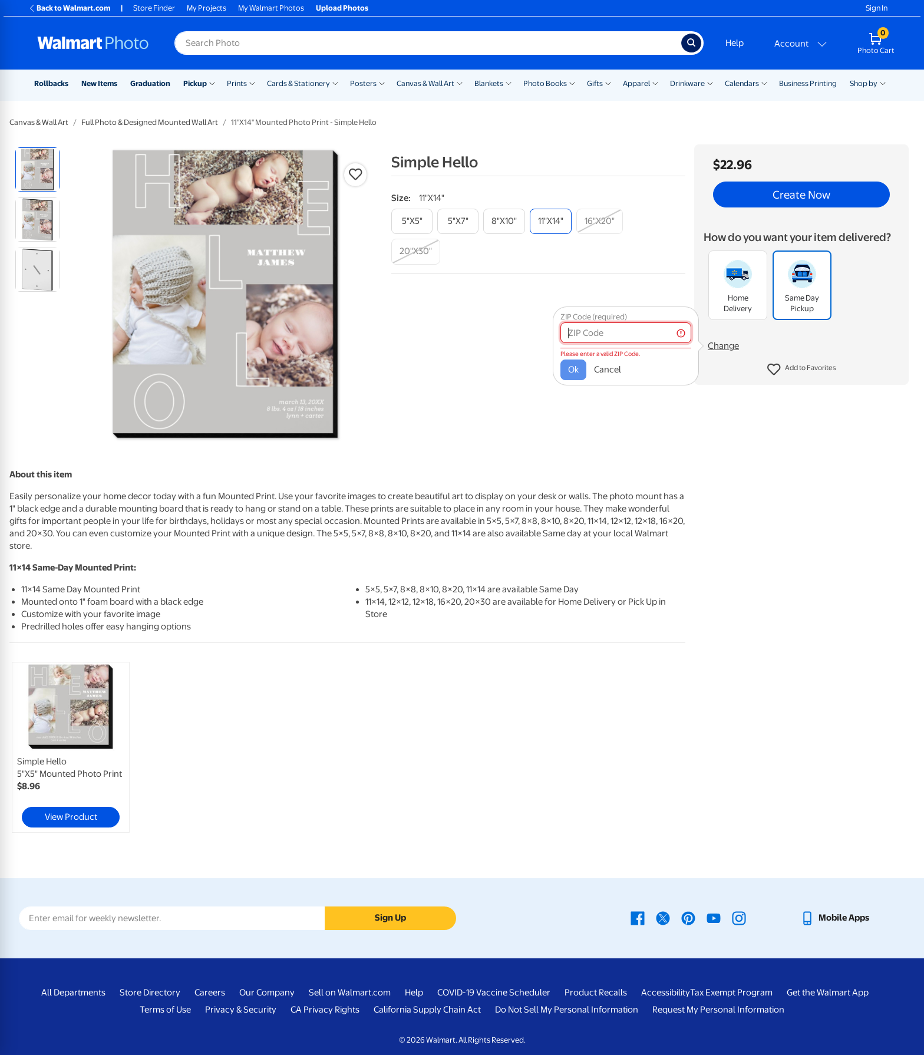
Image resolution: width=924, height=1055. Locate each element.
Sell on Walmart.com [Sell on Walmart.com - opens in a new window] (350, 992)
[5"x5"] (412, 221)
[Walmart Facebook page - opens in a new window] (638, 917)
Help (734, 43)
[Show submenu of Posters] (381, 82)
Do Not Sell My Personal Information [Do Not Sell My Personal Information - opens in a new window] (566, 1009)
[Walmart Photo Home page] (93, 43)
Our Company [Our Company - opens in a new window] (267, 992)
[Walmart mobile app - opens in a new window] (834, 917)
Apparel (636, 83)
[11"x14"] (551, 221)
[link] (70, 747)
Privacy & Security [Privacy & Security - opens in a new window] (240, 1009)
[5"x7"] (457, 221)
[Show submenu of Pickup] (212, 82)
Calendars (742, 83)
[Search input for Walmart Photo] (427, 43)
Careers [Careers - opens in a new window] (209, 992)
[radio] (37, 169)
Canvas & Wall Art (425, 83)
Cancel (607, 369)
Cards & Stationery (298, 83)
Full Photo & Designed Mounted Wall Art (149, 122)
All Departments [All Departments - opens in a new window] (73, 992)
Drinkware (687, 83)
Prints (237, 83)
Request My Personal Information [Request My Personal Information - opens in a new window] (718, 1009)
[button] (801, 370)
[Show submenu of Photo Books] (572, 82)
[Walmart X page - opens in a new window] (663, 917)
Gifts (595, 83)
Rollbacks (51, 83)
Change (723, 346)
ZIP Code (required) (593, 316)
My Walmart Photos (271, 8)
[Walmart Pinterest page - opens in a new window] (688, 917)
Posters (363, 83)
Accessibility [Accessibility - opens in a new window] (665, 992)
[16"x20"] (599, 221)
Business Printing (808, 83)
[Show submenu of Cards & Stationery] (335, 82)
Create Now (801, 194)
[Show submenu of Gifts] (608, 82)
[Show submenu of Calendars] (764, 82)
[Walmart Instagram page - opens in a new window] (739, 917)
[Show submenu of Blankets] (508, 82)
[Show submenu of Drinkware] (710, 82)
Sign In (876, 8)
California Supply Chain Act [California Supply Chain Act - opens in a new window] (427, 1009)
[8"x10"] (504, 221)
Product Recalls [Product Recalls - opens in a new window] (596, 992)
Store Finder (154, 8)
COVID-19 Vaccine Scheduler (493, 992)
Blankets (488, 83)
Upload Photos (342, 8)
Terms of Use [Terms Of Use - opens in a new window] (165, 1009)
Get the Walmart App (828, 992)
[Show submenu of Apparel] (655, 82)
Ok (573, 369)
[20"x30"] (415, 251)
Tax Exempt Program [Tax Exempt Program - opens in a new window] (731, 992)
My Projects (206, 8)
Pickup (195, 83)
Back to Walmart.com (69, 8)
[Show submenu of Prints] (252, 82)
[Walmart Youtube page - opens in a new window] (714, 917)
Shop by (863, 83)
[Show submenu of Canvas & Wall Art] (459, 82)
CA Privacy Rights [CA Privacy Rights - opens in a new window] (325, 1009)
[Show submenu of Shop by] (882, 82)
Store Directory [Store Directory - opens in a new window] (150, 992)
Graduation (150, 83)
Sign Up (390, 917)
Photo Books (545, 83)
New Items (99, 83)
